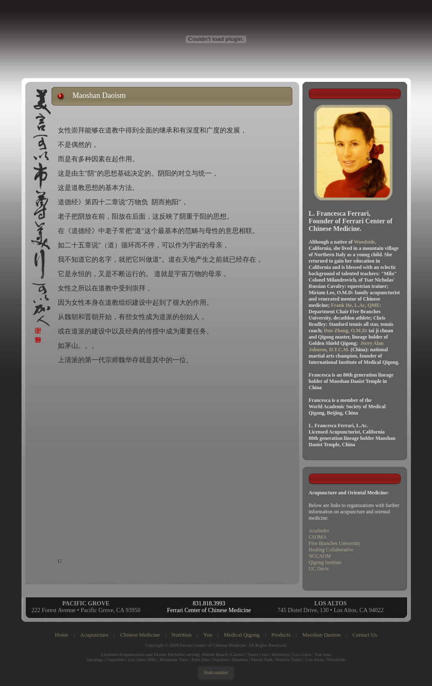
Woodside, (365, 242)
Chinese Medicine (140, 635)
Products (281, 635)
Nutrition (182, 635)
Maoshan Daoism (321, 635)
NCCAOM (320, 556)
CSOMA (318, 537)
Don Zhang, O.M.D (345, 331)
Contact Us (365, 635)
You (207, 635)
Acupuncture (94, 635)
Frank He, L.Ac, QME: (356, 305)
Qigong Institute (325, 562)
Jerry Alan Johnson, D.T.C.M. (346, 346)
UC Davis (319, 569)
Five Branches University (335, 543)
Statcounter (215, 672)
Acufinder (319, 531)
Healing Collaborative (331, 550)
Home (61, 635)
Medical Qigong (242, 635)
